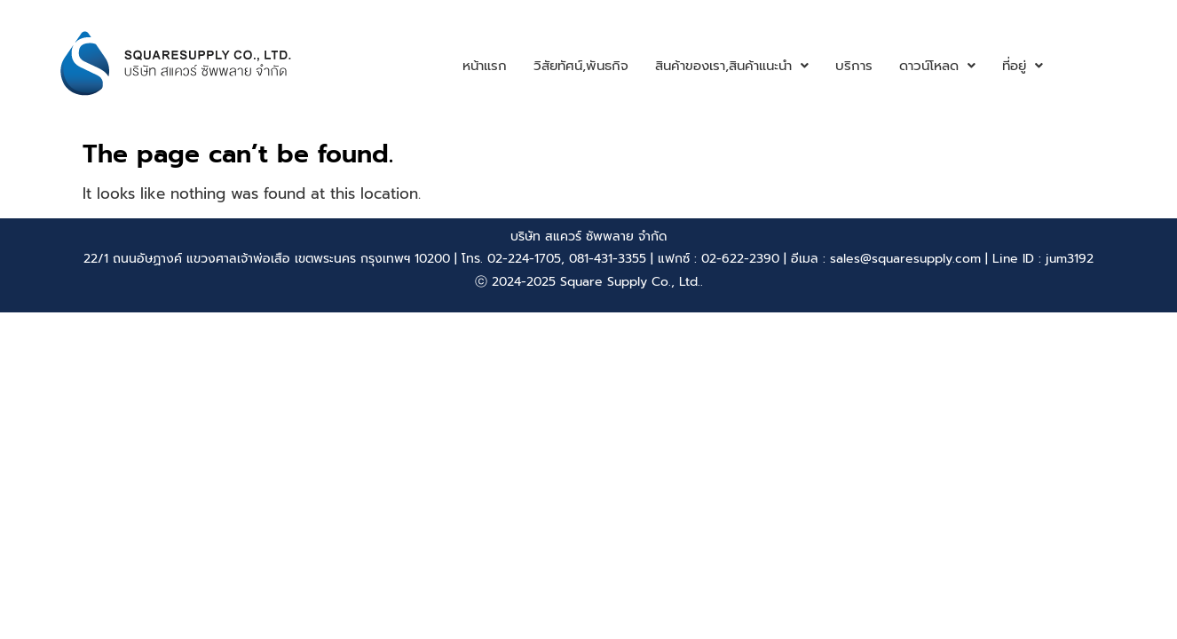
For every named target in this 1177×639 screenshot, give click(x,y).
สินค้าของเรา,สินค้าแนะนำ (732, 65)
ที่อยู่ (1022, 65)
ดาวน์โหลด (937, 65)
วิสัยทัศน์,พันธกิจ (580, 65)
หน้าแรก (484, 65)
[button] (732, 66)
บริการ (854, 65)
